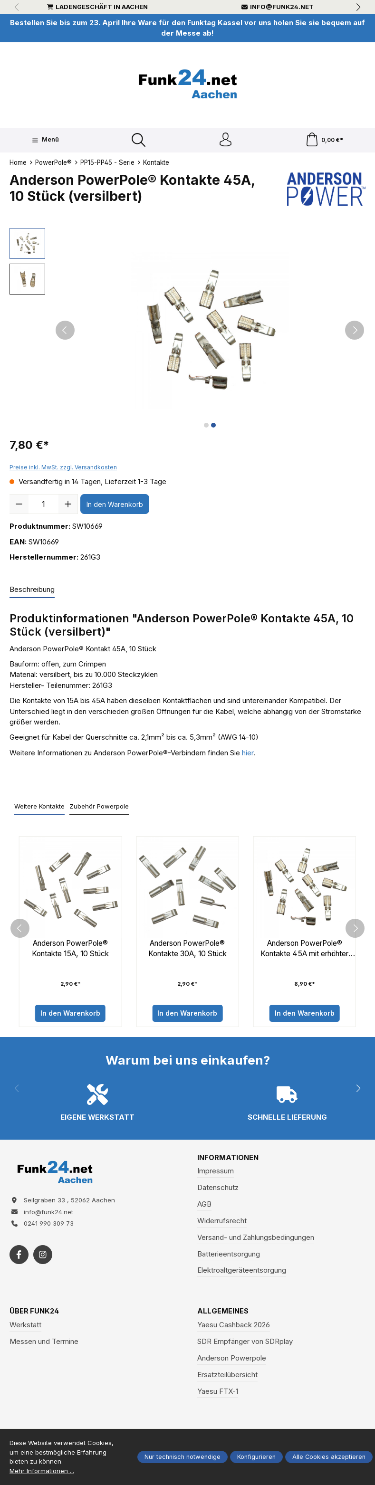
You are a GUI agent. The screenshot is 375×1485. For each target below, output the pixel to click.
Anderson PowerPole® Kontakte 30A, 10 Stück (187, 949)
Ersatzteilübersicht (227, 1375)
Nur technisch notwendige (182, 1456)
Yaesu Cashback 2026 (233, 1326)
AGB (204, 1205)
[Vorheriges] (65, 330)
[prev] (19, 928)
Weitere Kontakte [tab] (39, 806)
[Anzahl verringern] (19, 504)
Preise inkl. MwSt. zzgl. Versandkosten (63, 467)
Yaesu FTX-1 (217, 1392)
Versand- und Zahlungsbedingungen (255, 1238)
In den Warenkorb (115, 505)
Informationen (228, 1158)
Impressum (215, 1172)
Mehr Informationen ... (42, 1471)
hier (247, 753)
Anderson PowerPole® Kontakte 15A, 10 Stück (71, 949)
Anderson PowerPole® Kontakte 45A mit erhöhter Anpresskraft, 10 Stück (304, 949)
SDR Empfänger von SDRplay (245, 1342)
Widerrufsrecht (222, 1222)
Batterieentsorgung (228, 1255)
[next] (355, 928)
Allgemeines (223, 1312)
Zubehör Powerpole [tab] (99, 806)
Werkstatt (25, 1326)
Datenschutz (218, 1188)
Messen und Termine (44, 1342)
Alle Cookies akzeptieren (328, 1456)
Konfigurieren (256, 1456)
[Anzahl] (43, 504)
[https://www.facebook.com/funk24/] (19, 1256)
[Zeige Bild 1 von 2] (206, 425)
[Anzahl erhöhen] (67, 504)
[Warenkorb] (324, 140)
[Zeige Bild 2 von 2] (213, 425)
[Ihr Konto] (225, 140)
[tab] (32, 590)
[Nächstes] (354, 330)
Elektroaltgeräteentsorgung (241, 1271)
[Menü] (44, 140)
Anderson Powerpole (231, 1359)
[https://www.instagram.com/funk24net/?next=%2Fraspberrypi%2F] (42, 1256)
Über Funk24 (34, 1312)
